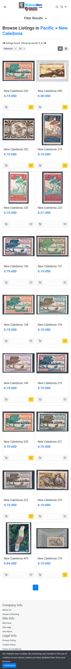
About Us (6, 610)
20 (20, 48)
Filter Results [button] (35, 18)
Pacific (47, 28)
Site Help (6, 627)
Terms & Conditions (12, 649)
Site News (7, 631)
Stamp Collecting (10, 614)
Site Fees (6, 623)
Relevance (8, 48)
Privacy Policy (9, 640)
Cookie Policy (9, 644)
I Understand (9, 665)
